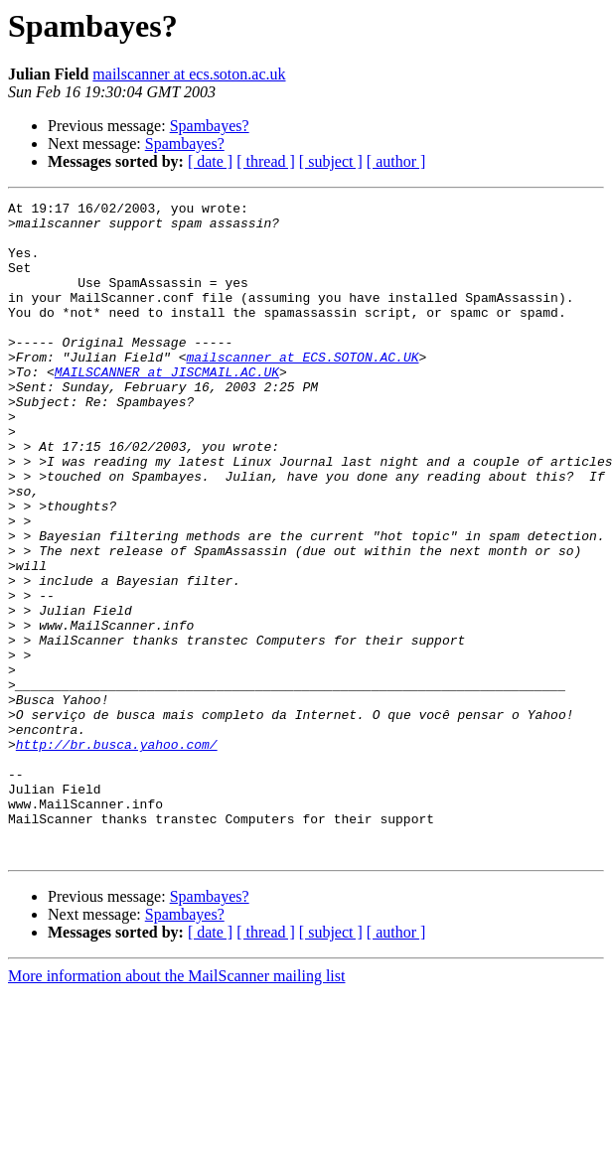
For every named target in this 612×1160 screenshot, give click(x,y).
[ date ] (210, 161)
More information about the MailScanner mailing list (176, 1106)
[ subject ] (331, 161)
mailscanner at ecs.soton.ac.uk (188, 74)
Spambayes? (209, 125)
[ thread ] (265, 161)
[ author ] (396, 161)
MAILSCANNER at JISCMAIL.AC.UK (167, 407)
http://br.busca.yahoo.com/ (117, 854)
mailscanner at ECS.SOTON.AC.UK (302, 389)
